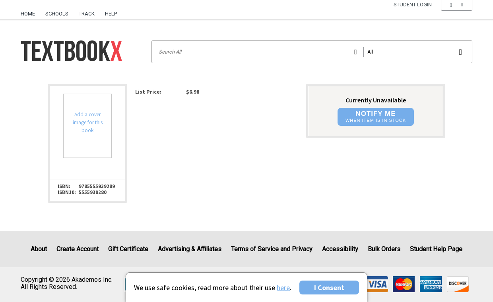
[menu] (456, 14)
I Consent (329, 287)
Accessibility (340, 249)
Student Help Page (436, 249)
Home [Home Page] (28, 14)
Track (87, 14)
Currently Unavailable (375, 100)
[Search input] (311, 51)
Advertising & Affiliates (189, 249)
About (39, 249)
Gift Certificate (128, 249)
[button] (456, 14)
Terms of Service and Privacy (271, 249)
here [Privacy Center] (283, 287)
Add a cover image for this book (88, 122)
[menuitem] (30, 11)
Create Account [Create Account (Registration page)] (77, 249)
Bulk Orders (384, 249)
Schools (56, 14)
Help (111, 14)
